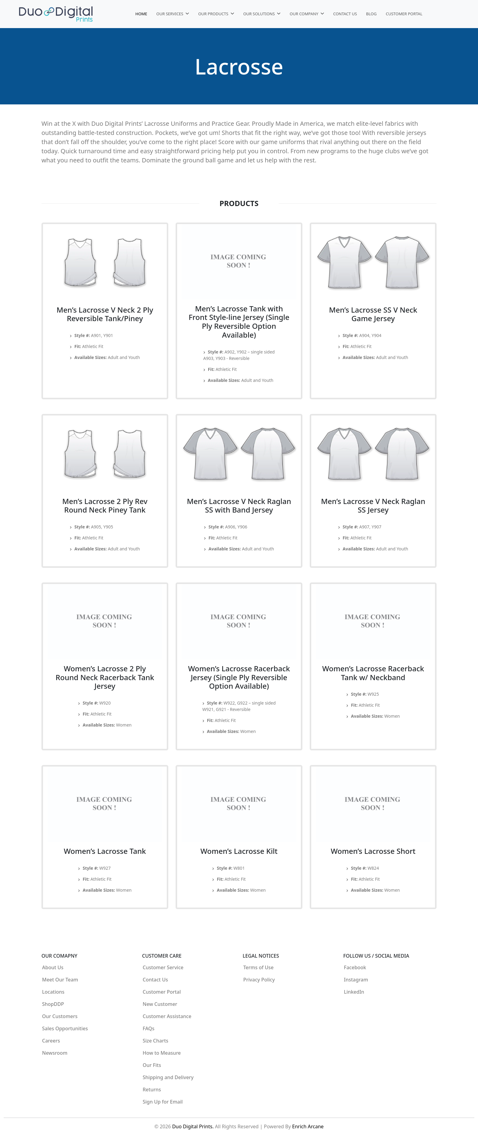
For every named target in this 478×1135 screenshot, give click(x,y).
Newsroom (54, 1053)
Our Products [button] (213, 13)
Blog (371, 13)
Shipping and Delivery (168, 1077)
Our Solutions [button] (259, 13)
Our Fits (152, 1065)
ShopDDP (53, 1004)
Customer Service (163, 967)
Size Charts (155, 1040)
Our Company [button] (304, 13)
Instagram (356, 979)
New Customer (160, 1004)
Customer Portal (404, 13)
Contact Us (345, 13)
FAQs (149, 1028)
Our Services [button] (170, 13)
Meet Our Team (60, 979)
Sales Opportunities (65, 1028)
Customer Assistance (167, 1016)
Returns (152, 1089)
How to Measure (162, 1053)
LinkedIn (354, 991)
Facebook (355, 967)
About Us (52, 967)
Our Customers (59, 1016)
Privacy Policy (259, 979)
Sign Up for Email (163, 1101)
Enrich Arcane (307, 1126)
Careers (51, 1040)
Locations (53, 991)
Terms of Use (258, 967)
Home (141, 13)
